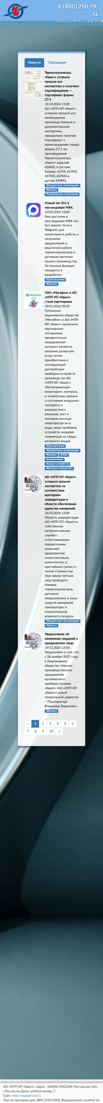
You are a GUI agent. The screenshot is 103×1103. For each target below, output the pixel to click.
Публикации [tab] (57, 62)
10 (51, 731)
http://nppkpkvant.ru (26, 1095)
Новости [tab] (34, 62)
